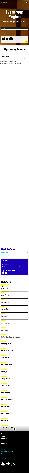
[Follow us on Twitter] (6, 272)
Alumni (3, 436)
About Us (3, 449)
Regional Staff (14, 252)
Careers (2, 453)
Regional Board (14, 256)
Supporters (4, 443)
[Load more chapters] (14, 429)
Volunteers (4, 438)
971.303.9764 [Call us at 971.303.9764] (6, 262)
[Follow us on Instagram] (3, 272)
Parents (3, 441)
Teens (2, 433)
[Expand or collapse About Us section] (26, 41)
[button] (27, 2)
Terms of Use (3, 458)
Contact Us (3, 446)
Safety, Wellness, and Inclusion (7, 451)
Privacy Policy (4, 456)
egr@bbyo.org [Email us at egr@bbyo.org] (6, 264)
